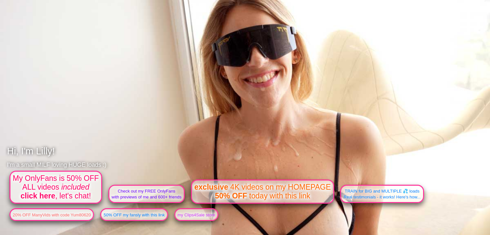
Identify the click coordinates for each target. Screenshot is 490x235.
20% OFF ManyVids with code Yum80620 (52, 214)
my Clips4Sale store (196, 214)
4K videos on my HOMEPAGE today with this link (262, 191)
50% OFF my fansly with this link (134, 214)
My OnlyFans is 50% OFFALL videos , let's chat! (56, 187)
